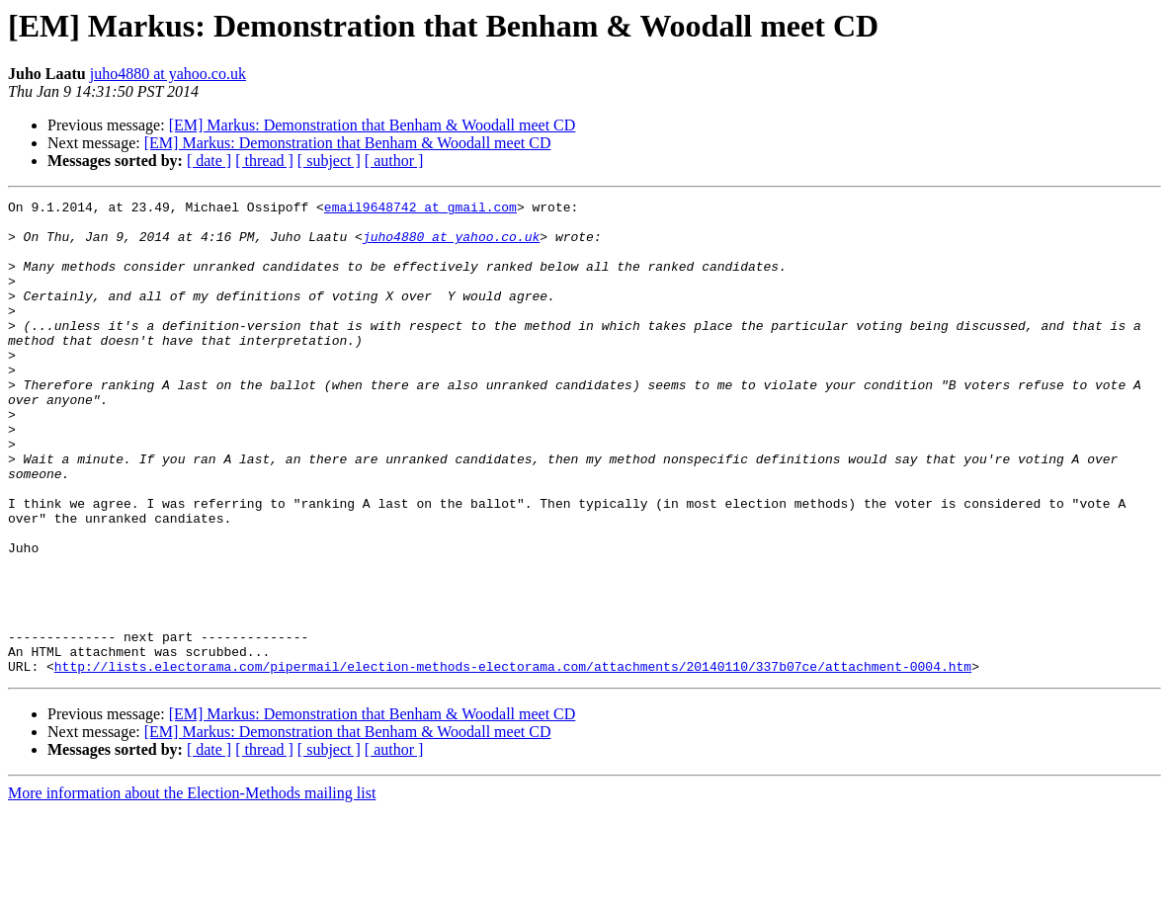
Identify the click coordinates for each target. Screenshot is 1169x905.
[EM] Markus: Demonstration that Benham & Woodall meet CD (372, 125)
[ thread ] (264, 160)
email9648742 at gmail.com (420, 209)
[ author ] (394, 160)
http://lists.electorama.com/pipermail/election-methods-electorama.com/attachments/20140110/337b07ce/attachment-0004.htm (512, 761)
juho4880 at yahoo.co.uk (168, 73)
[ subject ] (329, 160)
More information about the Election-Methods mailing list (192, 887)
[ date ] (209, 160)
